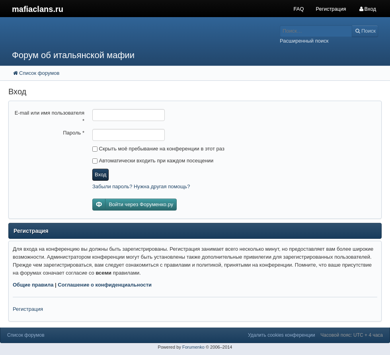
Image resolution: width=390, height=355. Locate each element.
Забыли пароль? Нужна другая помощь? (141, 186)
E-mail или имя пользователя (49, 117)
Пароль (73, 133)
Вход (100, 175)
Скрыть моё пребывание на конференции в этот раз (158, 149)
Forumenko (193, 347)
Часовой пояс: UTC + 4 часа (351, 335)
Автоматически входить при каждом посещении (152, 161)
